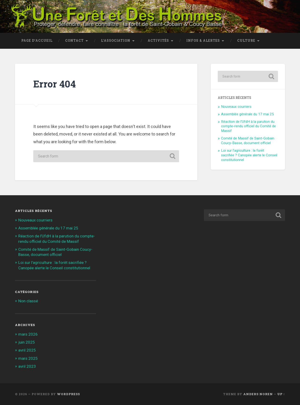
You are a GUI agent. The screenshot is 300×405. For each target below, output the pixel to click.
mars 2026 (28, 334)
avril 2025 (27, 350)
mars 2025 (28, 358)
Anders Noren (258, 394)
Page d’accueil (36, 40)
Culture (246, 40)
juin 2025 (26, 342)
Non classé (28, 301)
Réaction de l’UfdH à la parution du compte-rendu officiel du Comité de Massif (248, 126)
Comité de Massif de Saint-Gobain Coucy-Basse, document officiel (247, 140)
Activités (158, 40)
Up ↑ (281, 394)
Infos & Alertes (203, 40)
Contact (74, 40)
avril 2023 (27, 366)
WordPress (68, 394)
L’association (115, 40)
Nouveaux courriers (236, 107)
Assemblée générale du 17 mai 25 (247, 114)
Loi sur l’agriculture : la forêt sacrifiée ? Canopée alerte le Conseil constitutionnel (249, 155)
